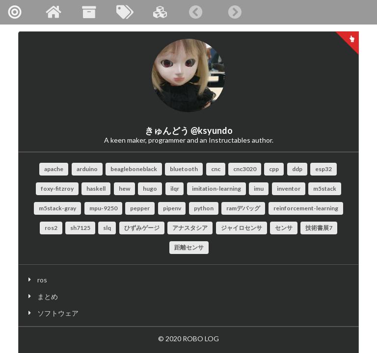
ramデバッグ (243, 208)
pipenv (172, 208)
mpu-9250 (103, 208)
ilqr (174, 188)
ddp (297, 169)
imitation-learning (216, 188)
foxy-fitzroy (57, 188)
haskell (96, 188)
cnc (215, 169)
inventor (288, 188)
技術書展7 (318, 227)
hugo (150, 188)
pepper (140, 208)
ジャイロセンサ (241, 227)
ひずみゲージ (142, 227)
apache (53, 169)
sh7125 (80, 227)
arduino (87, 169)
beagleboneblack (133, 169)
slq (107, 227)
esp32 (323, 169)
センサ (284, 227)
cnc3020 (244, 169)
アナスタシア (190, 227)
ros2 (51, 227)
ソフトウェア (58, 313)
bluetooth (184, 169)
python (204, 208)
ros (42, 280)
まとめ (47, 296)
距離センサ (189, 247)
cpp (274, 169)
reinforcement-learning (305, 208)
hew (124, 188)
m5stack (324, 188)
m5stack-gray (57, 208)
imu (259, 188)
